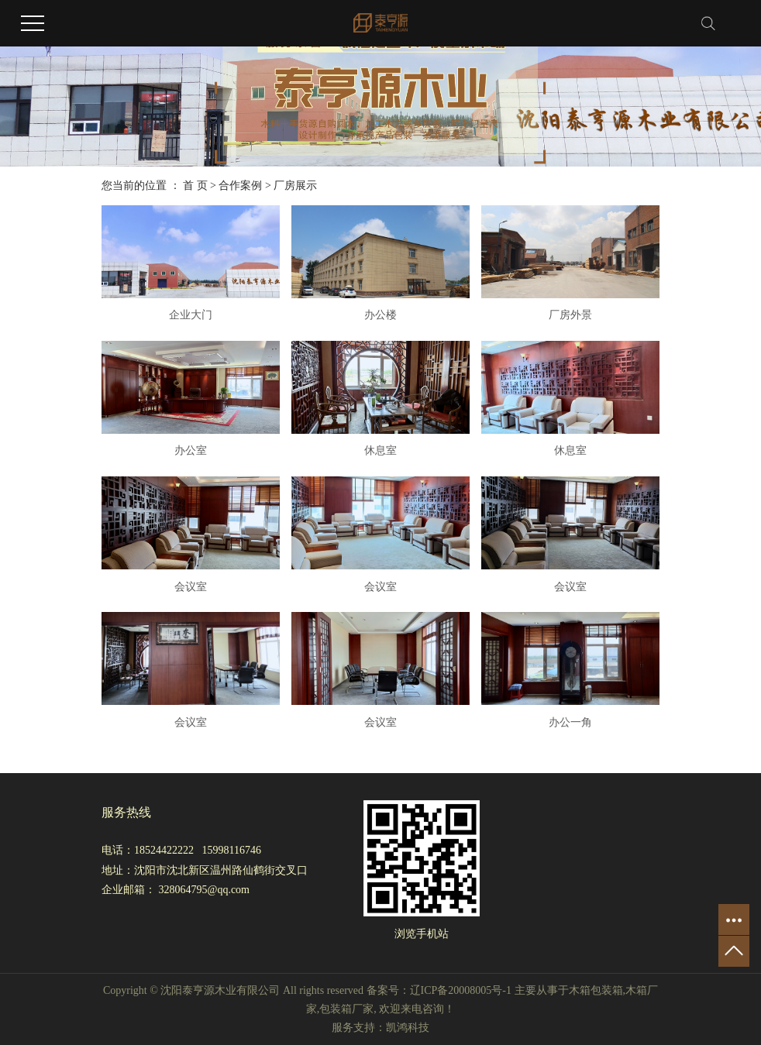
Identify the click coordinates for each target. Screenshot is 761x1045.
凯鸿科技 (407, 1027)
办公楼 (380, 315)
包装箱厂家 (346, 1009)
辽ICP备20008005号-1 (460, 990)
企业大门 (190, 315)
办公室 (190, 450)
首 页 (195, 185)
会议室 (190, 587)
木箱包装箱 (596, 990)
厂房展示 (295, 185)
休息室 (380, 450)
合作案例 (240, 185)
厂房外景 (570, 315)
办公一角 (570, 722)
